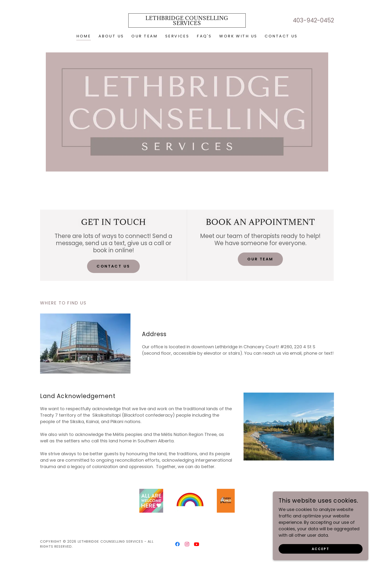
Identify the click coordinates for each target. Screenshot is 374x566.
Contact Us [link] (281, 36)
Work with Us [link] (238, 36)
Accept (321, 558)
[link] (187, 23)
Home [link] (83, 36)
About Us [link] (111, 36)
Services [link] (177, 36)
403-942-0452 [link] (313, 20)
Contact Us (113, 266)
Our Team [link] (144, 36)
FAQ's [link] (204, 36)
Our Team (260, 259)
